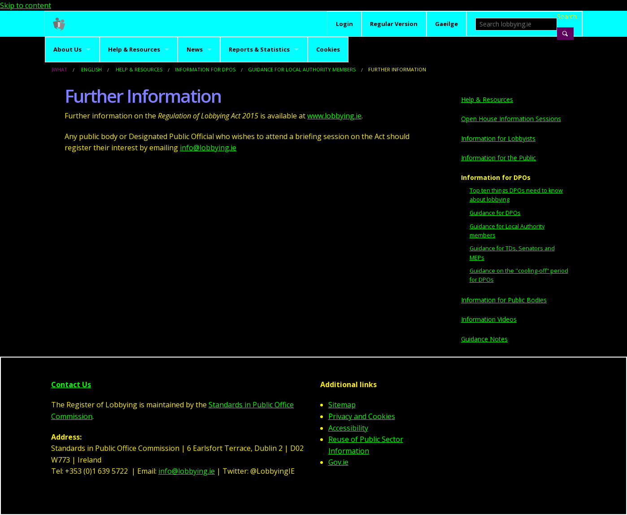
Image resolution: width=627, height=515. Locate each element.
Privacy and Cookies (361, 416)
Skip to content (25, 5)
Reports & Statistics (259, 49)
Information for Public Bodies (504, 300)
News (195, 49)
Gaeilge (446, 24)
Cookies (328, 49)
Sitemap (342, 405)
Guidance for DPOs (495, 213)
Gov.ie (338, 462)
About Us (67, 49)
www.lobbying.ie (334, 116)
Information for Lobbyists (498, 138)
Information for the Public (498, 157)
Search (565, 16)
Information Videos (489, 319)
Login (344, 24)
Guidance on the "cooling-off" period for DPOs (519, 275)
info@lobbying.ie (208, 148)
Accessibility (348, 428)
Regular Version (394, 24)
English (91, 69)
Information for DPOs (205, 69)
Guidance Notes (484, 339)
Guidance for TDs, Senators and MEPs (512, 252)
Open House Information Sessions (511, 118)
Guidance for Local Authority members (302, 69)
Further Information (397, 69)
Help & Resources (134, 49)
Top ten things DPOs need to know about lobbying (516, 195)
